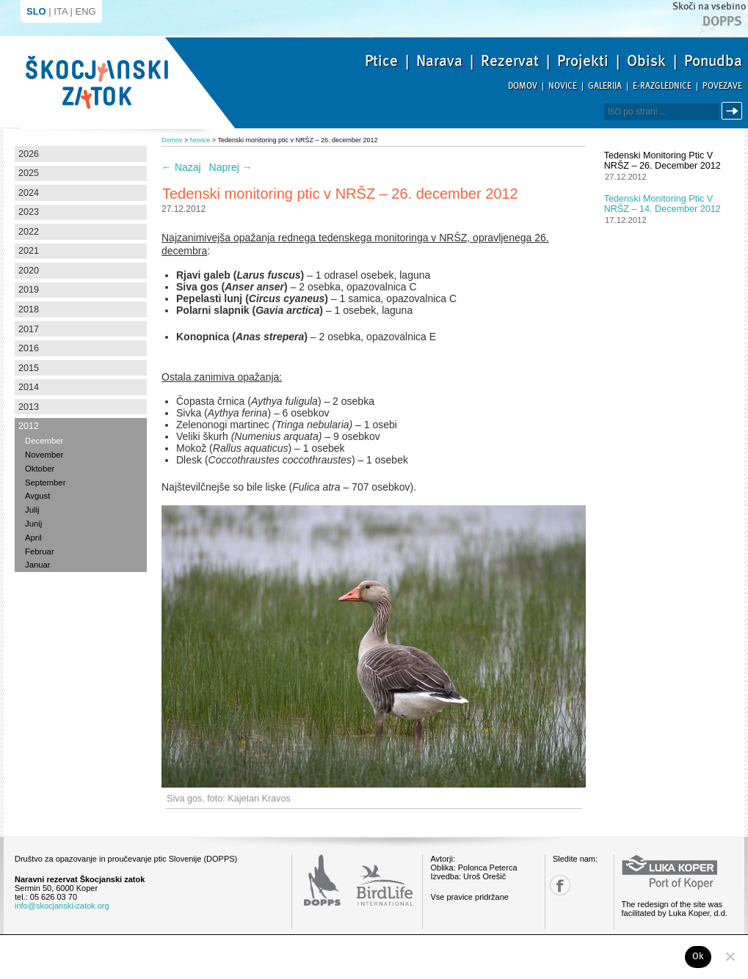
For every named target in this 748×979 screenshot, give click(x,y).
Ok (698, 956)
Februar (39, 551)
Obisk (646, 60)
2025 (28, 173)
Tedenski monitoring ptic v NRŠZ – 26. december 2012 (662, 160)
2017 (28, 329)
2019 (28, 290)
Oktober (39, 468)
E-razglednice (662, 86)
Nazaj (181, 167)
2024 (28, 193)
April (33, 537)
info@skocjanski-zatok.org (62, 905)
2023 (28, 212)
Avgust (37, 495)
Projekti (583, 60)
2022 (28, 232)
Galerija (605, 86)
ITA (61, 11)
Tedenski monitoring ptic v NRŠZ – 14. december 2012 (662, 204)
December (44, 440)
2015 (28, 368)
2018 (28, 309)
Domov (522, 86)
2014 (28, 387)
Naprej (231, 167)
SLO (36, 11)
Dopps (722, 21)
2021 (28, 251)
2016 (28, 348)
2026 (28, 154)
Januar (38, 564)
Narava (439, 60)
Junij (33, 523)
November (44, 454)
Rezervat (510, 60)
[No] (729, 956)
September (45, 482)
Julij (32, 509)
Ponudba (713, 60)
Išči (734, 111)
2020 (28, 270)
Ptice (381, 60)
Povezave (722, 86)
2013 (28, 407)
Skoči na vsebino (709, 6)
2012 (28, 426)
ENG (86, 11)
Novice (562, 86)
